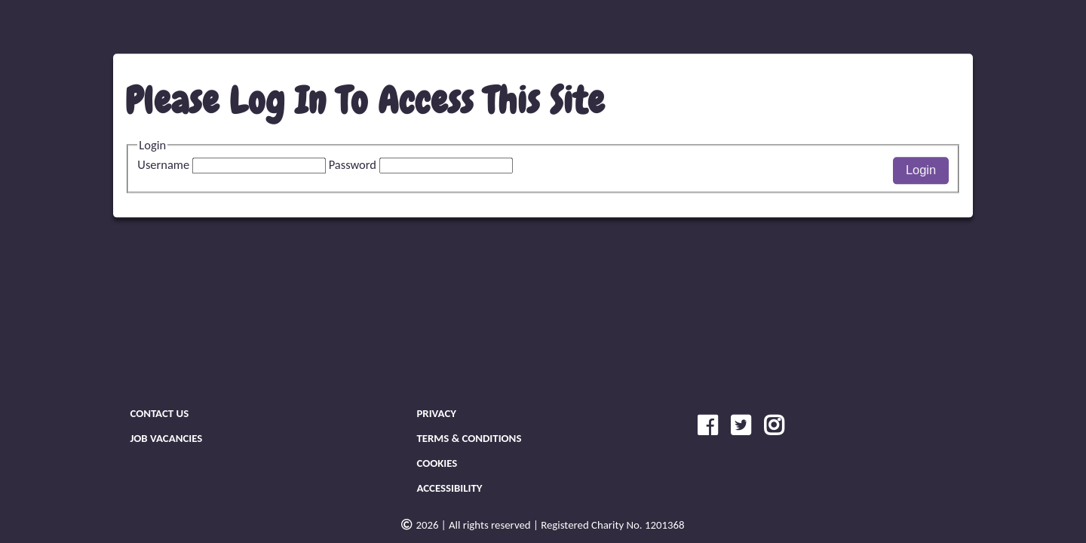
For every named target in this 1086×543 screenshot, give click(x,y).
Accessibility (449, 488)
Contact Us (159, 413)
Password (421, 164)
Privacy (436, 413)
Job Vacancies (166, 438)
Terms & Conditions (468, 438)
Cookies (436, 463)
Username (232, 164)
